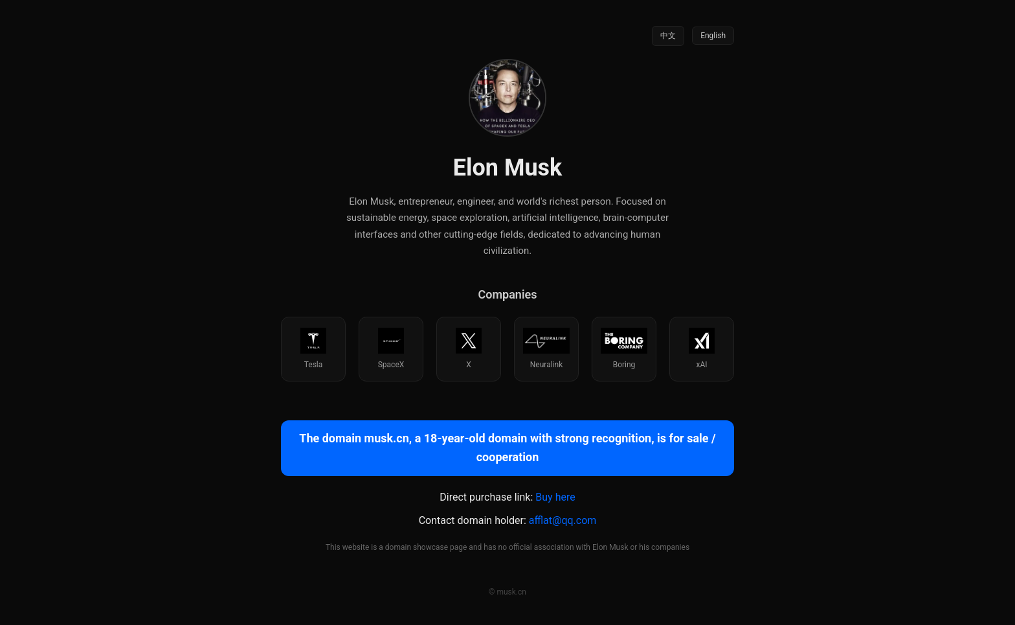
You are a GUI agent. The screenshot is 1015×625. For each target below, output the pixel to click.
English (713, 35)
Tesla (313, 348)
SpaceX (391, 348)
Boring (624, 348)
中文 (668, 35)
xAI (702, 348)
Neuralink (546, 348)
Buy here (555, 497)
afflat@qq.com (563, 520)
